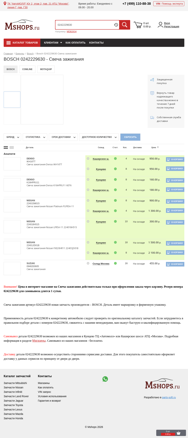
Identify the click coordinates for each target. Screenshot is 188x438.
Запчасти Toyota (13, 405)
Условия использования (52, 396)
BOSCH (11, 69)
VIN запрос (44, 391)
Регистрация (171, 26)
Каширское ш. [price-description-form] (101, 159)
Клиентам (51, 42)
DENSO (31, 158)
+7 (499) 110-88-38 (136, 4)
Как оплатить (76, 42)
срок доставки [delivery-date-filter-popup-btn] (61, 137)
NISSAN (31, 200)
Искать (125, 24)
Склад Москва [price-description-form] (101, 263)
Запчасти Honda (13, 418)
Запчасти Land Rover (16, 396)
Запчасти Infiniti (13, 391)
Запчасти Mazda (13, 413)
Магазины (39, 340)
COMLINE (27, 69)
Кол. (125, 147)
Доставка (137, 147)
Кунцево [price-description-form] (101, 169)
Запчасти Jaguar (13, 400)
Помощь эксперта (169, 3)
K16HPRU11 (33, 182)
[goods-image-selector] (12, 163)
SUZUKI (31, 263)
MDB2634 (71, 31)
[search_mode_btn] (6, 147)
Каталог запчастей (17, 376)
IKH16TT (31, 161)
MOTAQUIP (46, 69)
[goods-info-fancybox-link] (88, 158)
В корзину (177, 159)
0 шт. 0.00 (147, 25)
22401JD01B (33, 245)
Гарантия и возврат (49, 400)
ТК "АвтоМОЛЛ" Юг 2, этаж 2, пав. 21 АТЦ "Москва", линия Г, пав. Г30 (38, 5)
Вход (167, 23)
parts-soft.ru (169, 397)
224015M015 (33, 203)
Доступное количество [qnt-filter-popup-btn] (97, 137)
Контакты (96, 42)
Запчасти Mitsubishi (15, 383)
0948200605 (33, 266)
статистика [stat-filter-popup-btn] (33, 137)
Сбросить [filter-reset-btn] (130, 137)
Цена (153, 147)
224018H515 (33, 224)
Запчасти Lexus (13, 409)
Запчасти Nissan (13, 387)
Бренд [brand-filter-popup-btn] (11, 137)
